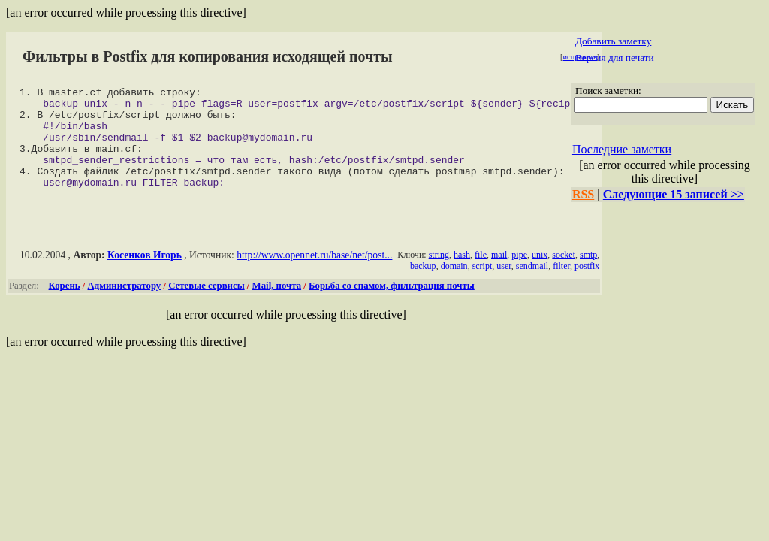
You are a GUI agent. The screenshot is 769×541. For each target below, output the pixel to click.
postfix (586, 286)
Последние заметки (621, 149)
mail (499, 275)
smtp (588, 275)
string (439, 275)
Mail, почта (276, 306)
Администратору (124, 306)
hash (462, 275)
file (481, 275)
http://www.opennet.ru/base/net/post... (314, 275)
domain (454, 286)
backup (423, 286)
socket (563, 275)
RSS (583, 194)
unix (539, 275)
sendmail (532, 286)
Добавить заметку (613, 41)
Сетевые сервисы (206, 306)
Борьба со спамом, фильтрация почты (392, 306)
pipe (519, 275)
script (482, 286)
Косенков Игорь (144, 275)
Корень (64, 306)
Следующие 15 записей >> (673, 194)
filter (561, 286)
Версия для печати (614, 57)
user (503, 286)
